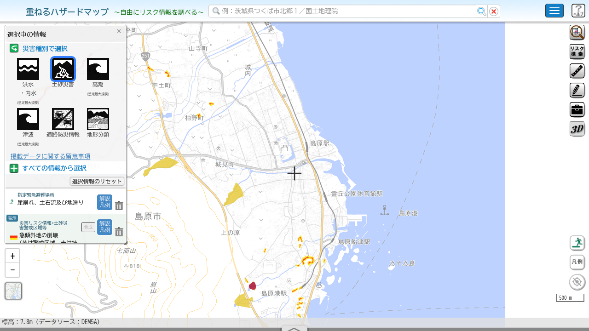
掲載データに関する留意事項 (50, 156)
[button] (12, 280)
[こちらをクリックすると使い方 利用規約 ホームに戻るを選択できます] (554, 10)
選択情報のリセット (97, 181)
